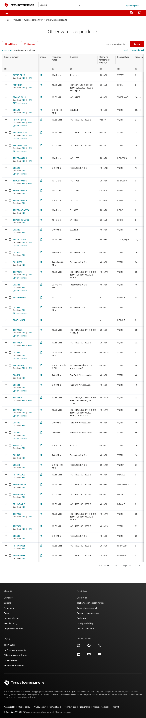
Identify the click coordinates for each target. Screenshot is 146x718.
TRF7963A (17, 330)
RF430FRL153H (20, 132)
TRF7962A (17, 343)
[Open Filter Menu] (20, 69)
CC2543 (16, 307)
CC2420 (16, 230)
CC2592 (16, 168)
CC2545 (16, 285)
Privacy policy (40, 707)
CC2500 (16, 536)
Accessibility (9, 707)
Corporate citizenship (13, 628)
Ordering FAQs (10, 660)
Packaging (81, 618)
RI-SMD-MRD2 (19, 297)
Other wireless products (56, 20)
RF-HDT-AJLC (19, 504)
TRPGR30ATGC (20, 181)
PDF (23, 78)
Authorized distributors (14, 665)
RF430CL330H (19, 239)
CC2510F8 (17, 262)
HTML (30, 78)
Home (6, 20)
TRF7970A (17, 410)
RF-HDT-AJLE (19, 494)
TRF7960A (17, 398)
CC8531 (16, 385)
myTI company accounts (15, 650)
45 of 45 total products (24, 50)
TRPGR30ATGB (20, 200)
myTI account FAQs (85, 628)
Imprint (115, 707)
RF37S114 (17, 85)
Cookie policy (24, 707)
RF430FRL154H (20, 145)
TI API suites (9, 645)
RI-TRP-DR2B (19, 75)
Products (17, 20)
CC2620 (16, 110)
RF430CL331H (19, 97)
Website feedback (101, 707)
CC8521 (16, 375)
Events (7, 613)
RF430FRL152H (20, 120)
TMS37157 (18, 445)
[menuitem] (131, 13)
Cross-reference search (87, 608)
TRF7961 (17, 526)
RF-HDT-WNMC (20, 484)
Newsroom (9, 608)
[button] (7, 13)
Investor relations (11, 618)
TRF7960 (17, 514)
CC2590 (16, 455)
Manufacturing (10, 623)
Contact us (82, 598)
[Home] (19, 5)
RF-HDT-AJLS (19, 475)
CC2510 (16, 252)
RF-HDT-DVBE (19, 555)
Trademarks (84, 707)
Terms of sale (55, 707)
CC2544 (16, 352)
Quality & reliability (85, 623)
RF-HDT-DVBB (19, 546)
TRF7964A (17, 272)
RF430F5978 (18, 365)
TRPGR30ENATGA (21, 210)
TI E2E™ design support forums (90, 603)
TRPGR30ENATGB (21, 220)
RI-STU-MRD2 (19, 320)
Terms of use (70, 707)
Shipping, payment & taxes (15, 655)
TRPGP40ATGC (20, 158)
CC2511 (16, 465)
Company (8, 598)
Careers (7, 603)
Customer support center (88, 613)
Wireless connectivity (33, 20)
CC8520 (16, 432)
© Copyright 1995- (14, 712)
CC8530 (16, 423)
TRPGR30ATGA (20, 190)
